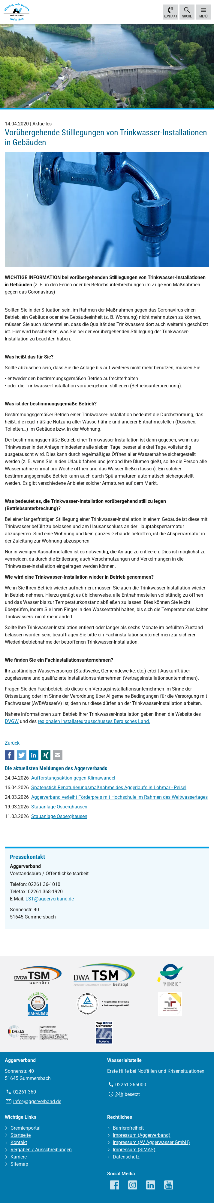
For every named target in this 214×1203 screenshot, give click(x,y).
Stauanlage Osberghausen (59, 807)
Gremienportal (26, 1128)
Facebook (9, 755)
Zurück (12, 743)
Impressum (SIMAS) (134, 1149)
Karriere (19, 1157)
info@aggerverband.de (37, 1101)
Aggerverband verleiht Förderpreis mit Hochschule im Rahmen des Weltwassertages (119, 797)
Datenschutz (126, 1157)
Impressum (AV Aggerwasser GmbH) (151, 1142)
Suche (187, 11)
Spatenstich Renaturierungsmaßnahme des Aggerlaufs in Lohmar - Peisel (108, 787)
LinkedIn (33, 755)
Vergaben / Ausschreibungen (41, 1149)
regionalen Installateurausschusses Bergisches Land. (94, 721)
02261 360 (24, 1091)
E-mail (57, 755)
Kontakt (170, 11)
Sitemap (19, 1164)
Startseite (21, 1135)
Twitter (21, 755)
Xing (45, 755)
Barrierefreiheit (128, 1128)
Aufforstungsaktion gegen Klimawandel (73, 778)
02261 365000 (130, 1084)
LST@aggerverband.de (50, 899)
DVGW (12, 721)
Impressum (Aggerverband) (141, 1135)
